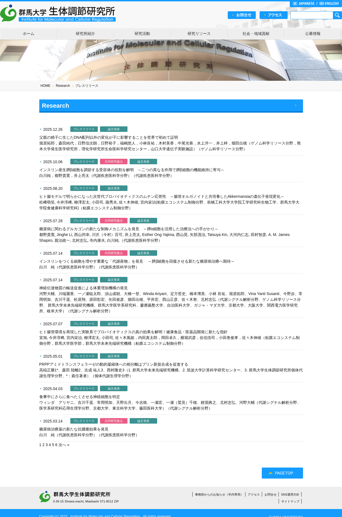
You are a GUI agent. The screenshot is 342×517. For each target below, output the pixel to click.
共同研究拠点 (114, 161)
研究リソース (199, 33)
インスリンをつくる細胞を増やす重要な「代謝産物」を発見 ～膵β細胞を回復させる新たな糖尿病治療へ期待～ (137, 261)
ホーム (28, 33)
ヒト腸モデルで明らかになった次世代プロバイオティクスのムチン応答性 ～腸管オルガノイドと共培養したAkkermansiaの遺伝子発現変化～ (162, 196)
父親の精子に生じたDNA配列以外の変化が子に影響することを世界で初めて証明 (108, 137)
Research (63, 86)
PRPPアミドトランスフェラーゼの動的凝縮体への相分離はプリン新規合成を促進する (113, 364)
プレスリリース (83, 129)
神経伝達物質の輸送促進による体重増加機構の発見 (83, 288)
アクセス (254, 494)
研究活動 (142, 33)
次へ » (64, 445)
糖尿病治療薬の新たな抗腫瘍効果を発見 (74, 429)
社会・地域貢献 (256, 33)
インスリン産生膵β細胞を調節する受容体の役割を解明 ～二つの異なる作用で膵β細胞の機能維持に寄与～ (131, 170)
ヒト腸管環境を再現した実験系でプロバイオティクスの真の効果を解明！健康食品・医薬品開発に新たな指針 (133, 332)
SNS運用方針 (290, 494)
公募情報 (313, 33)
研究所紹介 (85, 33)
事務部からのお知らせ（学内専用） (219, 494)
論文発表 (114, 129)
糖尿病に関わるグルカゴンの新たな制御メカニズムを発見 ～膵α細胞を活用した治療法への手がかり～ (128, 229)
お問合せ (271, 494)
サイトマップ (290, 501)
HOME (46, 86)
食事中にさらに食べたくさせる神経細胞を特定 (79, 396)
